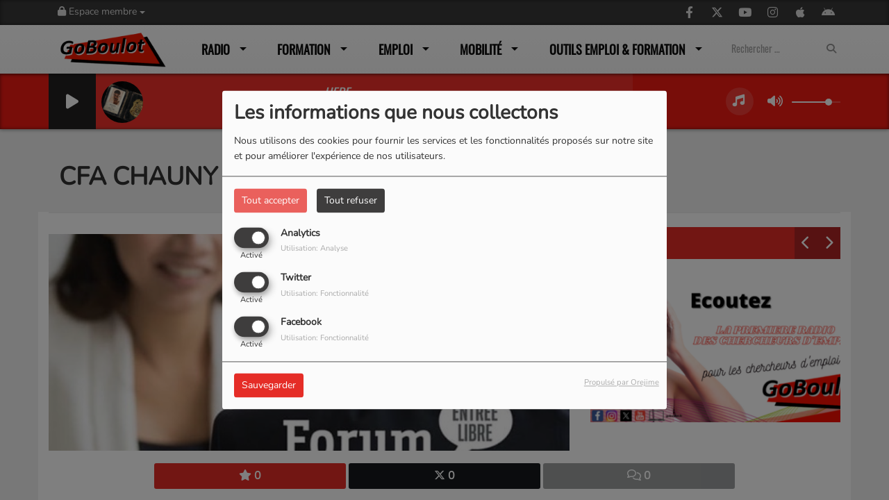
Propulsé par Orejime (621, 383)
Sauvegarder (269, 385)
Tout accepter (270, 200)
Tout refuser (350, 200)
